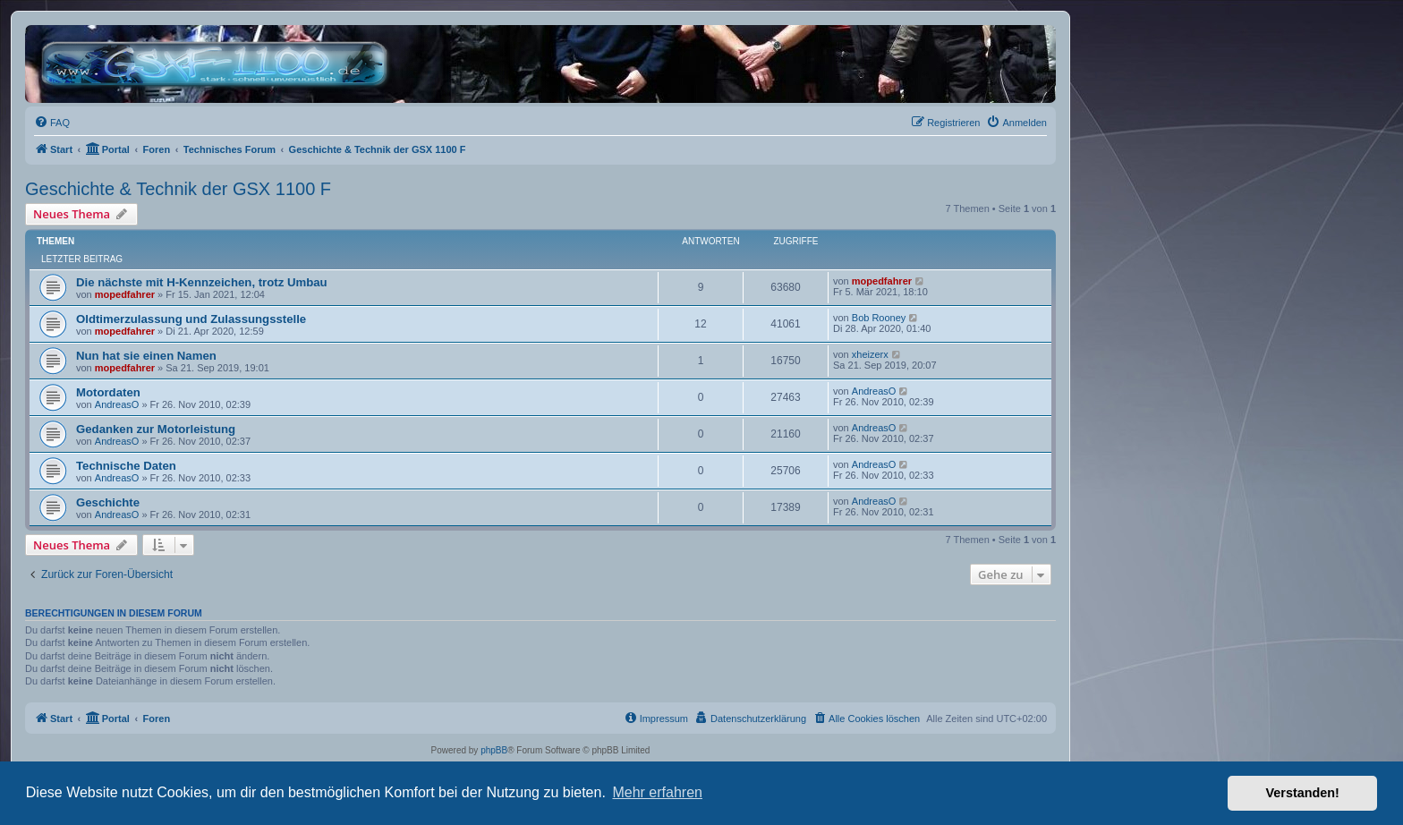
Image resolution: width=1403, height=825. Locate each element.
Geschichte (108, 502)
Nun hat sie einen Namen (146, 355)
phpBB (493, 750)
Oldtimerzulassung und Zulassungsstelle (191, 319)
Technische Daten (126, 465)
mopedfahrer (125, 294)
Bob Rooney (879, 317)
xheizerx (870, 354)
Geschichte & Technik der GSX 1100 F (178, 189)
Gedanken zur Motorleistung (155, 429)
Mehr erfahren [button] (657, 792)
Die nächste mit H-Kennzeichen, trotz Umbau (201, 282)
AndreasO (117, 404)
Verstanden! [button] (1302, 793)
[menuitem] (52, 122)
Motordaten (108, 392)
